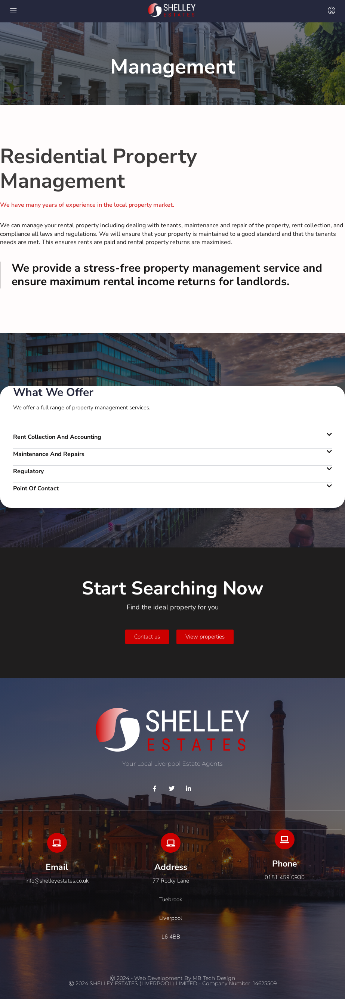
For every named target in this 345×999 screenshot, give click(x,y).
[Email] (57, 843)
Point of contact (36, 488)
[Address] (171, 843)
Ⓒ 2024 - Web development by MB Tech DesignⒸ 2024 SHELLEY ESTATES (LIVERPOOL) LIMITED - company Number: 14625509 (173, 981)
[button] (172, 440)
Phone (284, 864)
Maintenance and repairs (48, 454)
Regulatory (28, 471)
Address (170, 867)
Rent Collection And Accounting (57, 437)
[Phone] (285, 839)
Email (57, 867)
